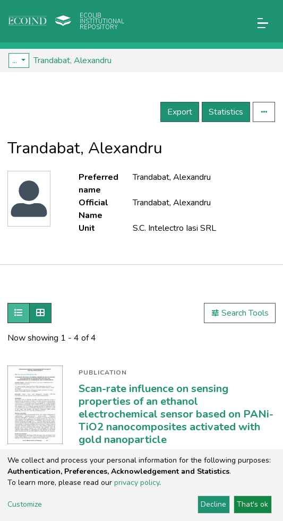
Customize (24, 504)
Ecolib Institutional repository (102, 21)
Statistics (226, 112)
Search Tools (240, 313)
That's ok (252, 504)
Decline (213, 504)
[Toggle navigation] (263, 23)
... (15, 60)
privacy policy (136, 482)
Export (179, 112)
